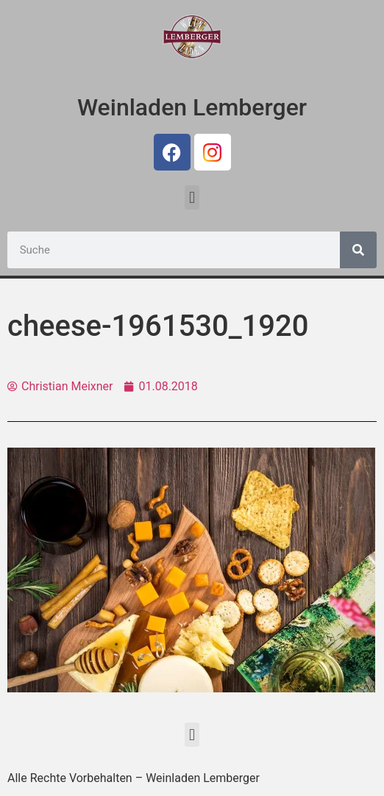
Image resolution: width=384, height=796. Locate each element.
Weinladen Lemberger (192, 107)
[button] (192, 197)
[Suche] (358, 250)
